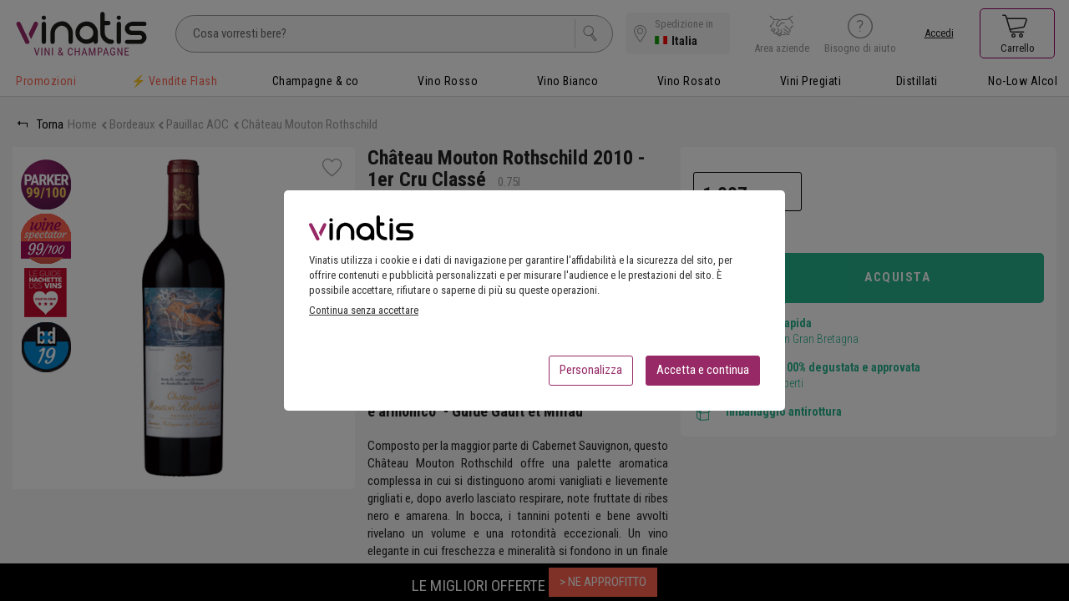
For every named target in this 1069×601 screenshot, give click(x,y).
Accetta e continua (702, 374)
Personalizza (591, 374)
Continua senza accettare (363, 315)
